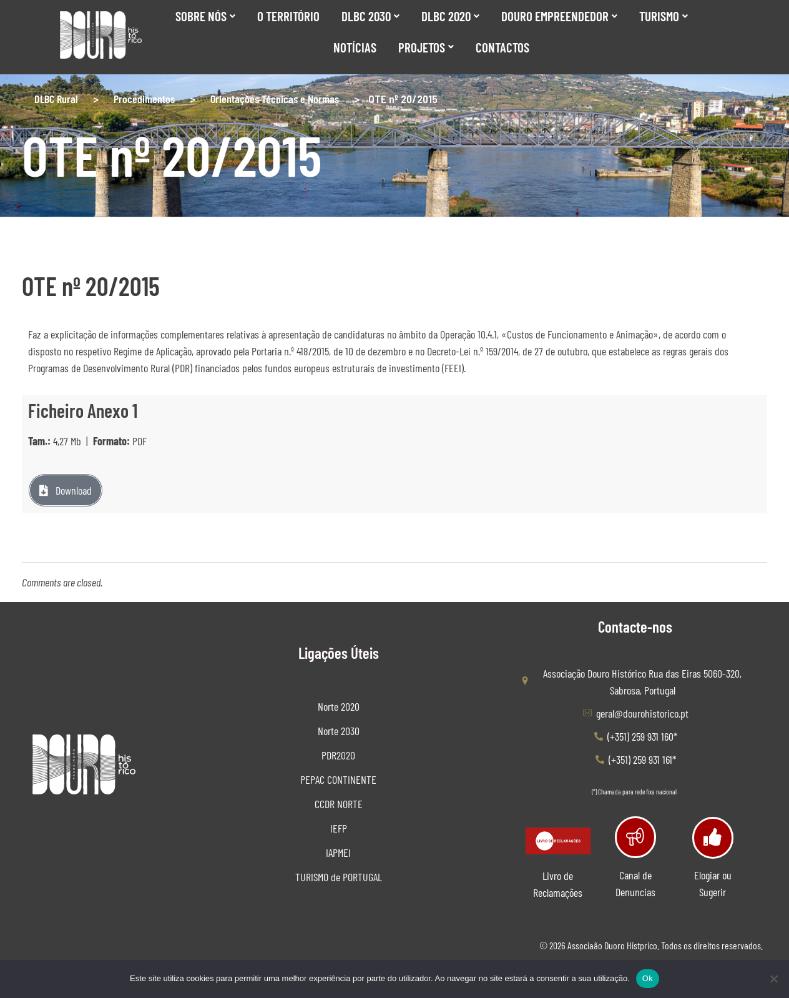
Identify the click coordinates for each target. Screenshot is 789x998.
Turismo (663, 16)
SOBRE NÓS (205, 16)
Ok (647, 978)
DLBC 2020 (450, 16)
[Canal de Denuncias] (635, 835)
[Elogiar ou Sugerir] (712, 836)
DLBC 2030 (370, 16)
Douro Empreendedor (559, 16)
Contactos (502, 47)
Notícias (354, 47)
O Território (288, 16)
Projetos (426, 47)
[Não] (773, 978)
